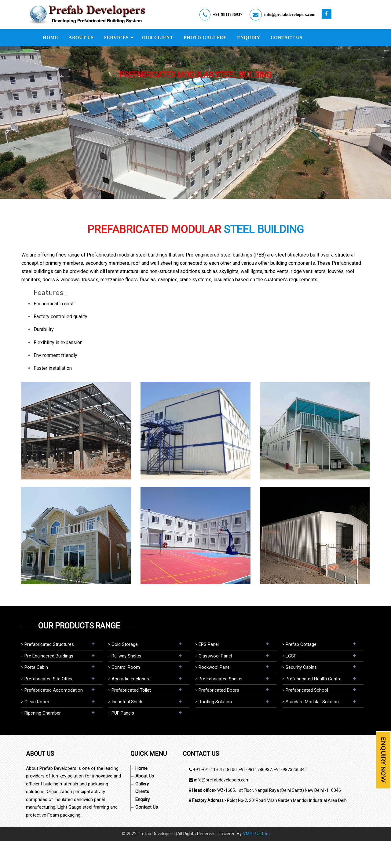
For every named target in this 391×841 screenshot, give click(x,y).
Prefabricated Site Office (49, 679)
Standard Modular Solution (312, 701)
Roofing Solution (215, 701)
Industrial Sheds (127, 701)
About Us (81, 37)
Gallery (142, 784)
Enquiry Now (383, 760)
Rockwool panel (215, 667)
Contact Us (286, 37)
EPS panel (209, 644)
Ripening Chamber (42, 713)
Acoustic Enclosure (131, 679)
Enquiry (248, 37)
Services (116, 37)
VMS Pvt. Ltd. (256, 833)
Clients (142, 791)
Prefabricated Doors (219, 690)
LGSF (291, 656)
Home (50, 37)
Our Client (157, 37)
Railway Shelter (126, 656)
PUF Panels (122, 713)
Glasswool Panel (215, 656)
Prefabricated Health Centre (314, 679)
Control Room (125, 667)
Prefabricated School (307, 690)
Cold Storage (124, 644)
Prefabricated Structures (49, 644)
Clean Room (36, 701)
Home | (195, 86)
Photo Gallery (205, 37)
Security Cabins (301, 667)
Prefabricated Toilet (131, 690)
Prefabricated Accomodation (53, 690)
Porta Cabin (36, 667)
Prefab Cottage (301, 644)
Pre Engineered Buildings (48, 656)
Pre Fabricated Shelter (221, 679)
